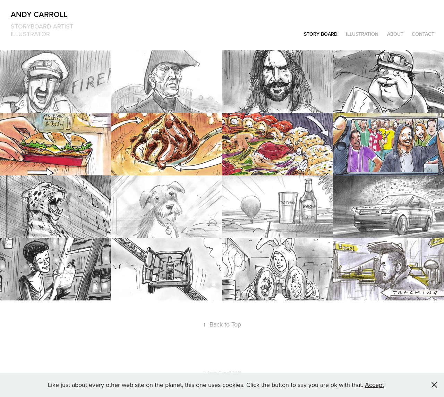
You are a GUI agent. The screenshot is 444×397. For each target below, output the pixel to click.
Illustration (362, 34)
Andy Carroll (39, 14)
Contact (423, 34)
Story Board (321, 34)
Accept (374, 384)
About (395, 34)
